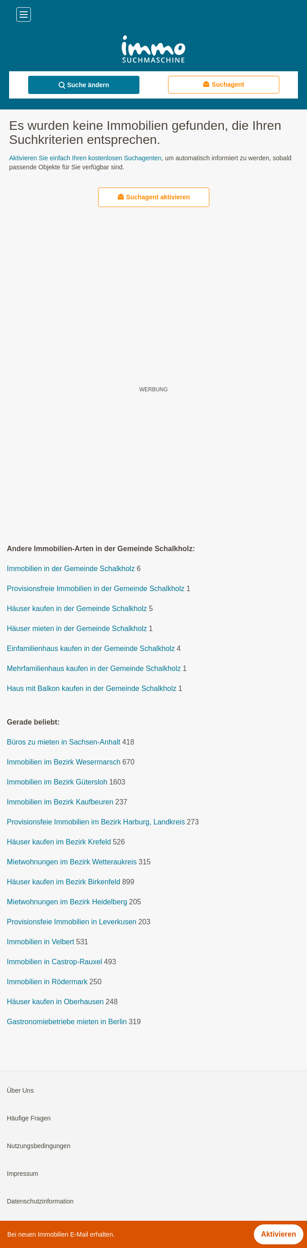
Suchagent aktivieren (153, 197)
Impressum (22, 1173)
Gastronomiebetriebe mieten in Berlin (67, 1022)
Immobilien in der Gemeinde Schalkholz (71, 568)
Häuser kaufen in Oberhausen (55, 1002)
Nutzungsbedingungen (38, 1145)
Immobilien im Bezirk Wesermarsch (63, 762)
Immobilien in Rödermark (47, 982)
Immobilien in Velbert (40, 942)
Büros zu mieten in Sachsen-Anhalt (63, 742)
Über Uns (20, 1090)
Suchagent (223, 84)
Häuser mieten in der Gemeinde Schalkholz (77, 628)
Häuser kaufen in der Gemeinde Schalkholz (77, 608)
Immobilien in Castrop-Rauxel (54, 962)
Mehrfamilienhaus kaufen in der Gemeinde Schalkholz (94, 668)
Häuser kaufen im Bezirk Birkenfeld (63, 882)
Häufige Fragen (29, 1118)
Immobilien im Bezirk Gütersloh (57, 782)
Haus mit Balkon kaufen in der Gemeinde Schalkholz (92, 688)
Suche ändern (83, 85)
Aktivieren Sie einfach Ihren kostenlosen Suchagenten (85, 158)
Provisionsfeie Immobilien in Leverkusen (71, 922)
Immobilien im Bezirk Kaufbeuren (60, 802)
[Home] (153, 50)
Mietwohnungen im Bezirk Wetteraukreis (72, 862)
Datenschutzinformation (40, 1201)
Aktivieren (278, 1234)
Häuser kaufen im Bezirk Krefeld (59, 842)
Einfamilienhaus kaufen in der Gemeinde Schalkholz (91, 648)
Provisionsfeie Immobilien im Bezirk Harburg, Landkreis (96, 822)
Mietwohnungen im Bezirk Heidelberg (67, 902)
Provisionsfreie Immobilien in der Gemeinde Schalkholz (95, 588)
